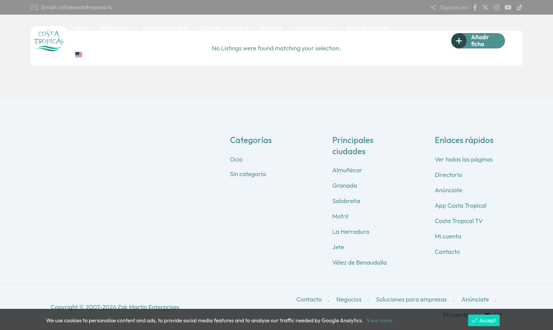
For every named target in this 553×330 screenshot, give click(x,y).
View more (379, 320)
